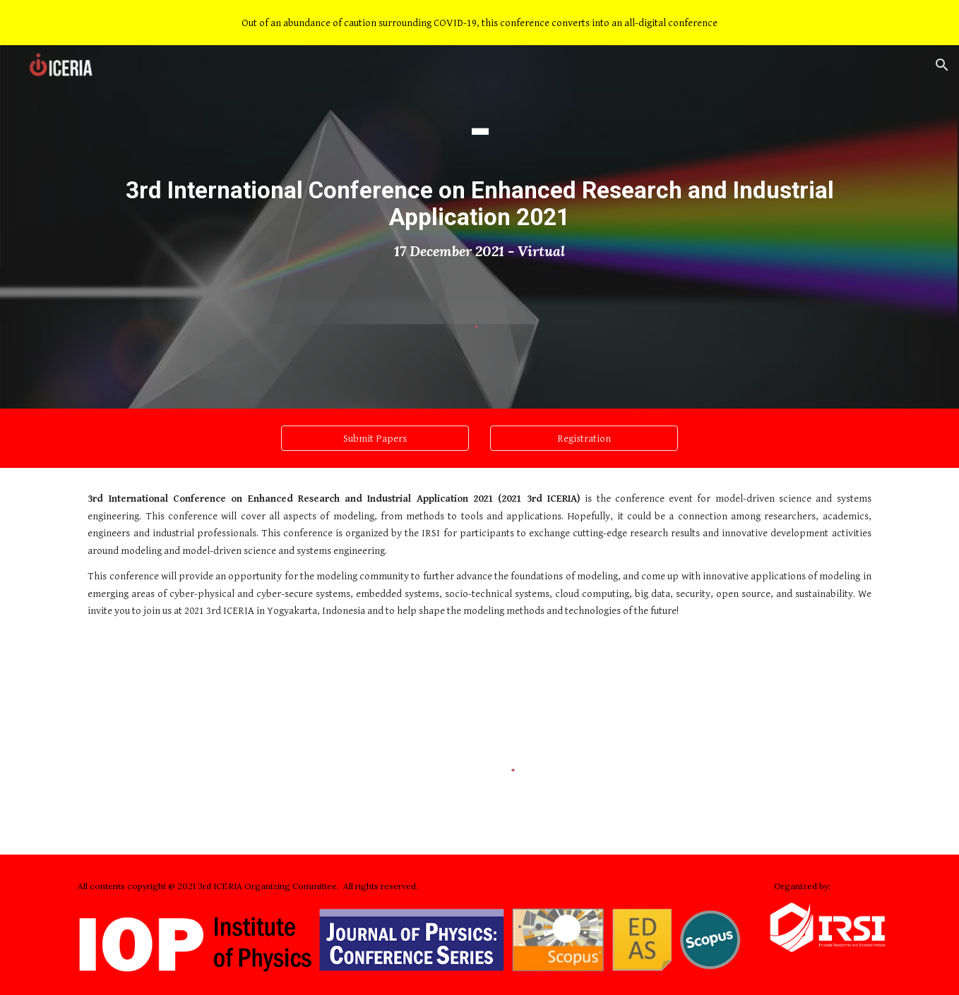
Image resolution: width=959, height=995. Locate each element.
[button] (942, 65)
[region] (479, 22)
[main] (479, 179)
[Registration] (584, 438)
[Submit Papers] (375, 438)
